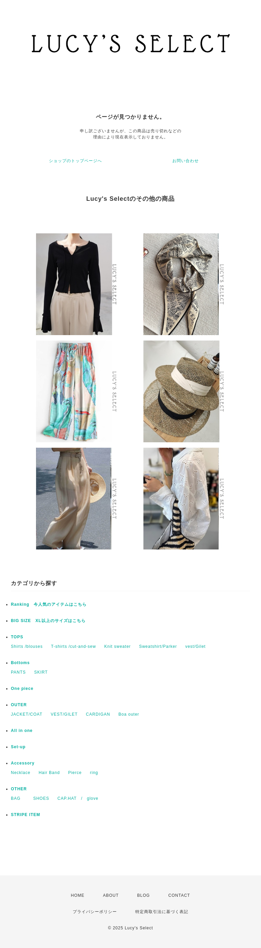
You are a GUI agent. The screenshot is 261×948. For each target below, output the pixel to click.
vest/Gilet (195, 646)
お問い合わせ (185, 160)
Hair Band (49, 772)
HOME (78, 895)
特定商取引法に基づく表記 (161, 911)
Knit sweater (117, 646)
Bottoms (20, 662)
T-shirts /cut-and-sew (73, 646)
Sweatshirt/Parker (158, 646)
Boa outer (129, 714)
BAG (18, 798)
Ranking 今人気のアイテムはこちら (49, 604)
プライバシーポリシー (95, 911)
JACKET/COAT (26, 714)
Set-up (18, 746)
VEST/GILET (64, 714)
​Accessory (23, 763)
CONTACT (179, 895)
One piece (22, 688)
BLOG (143, 895)
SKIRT (41, 672)
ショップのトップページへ (75, 160)
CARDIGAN (98, 714)
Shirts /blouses (27, 646)
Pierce (75, 772)
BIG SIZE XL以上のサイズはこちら (48, 620)
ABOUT (111, 895)
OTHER (19, 789)
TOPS (17, 637)
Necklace (20, 772)
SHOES (41, 798)
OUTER (19, 704)
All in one (22, 730)
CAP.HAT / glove (77, 798)
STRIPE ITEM (25, 814)
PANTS (18, 672)
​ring (94, 772)
